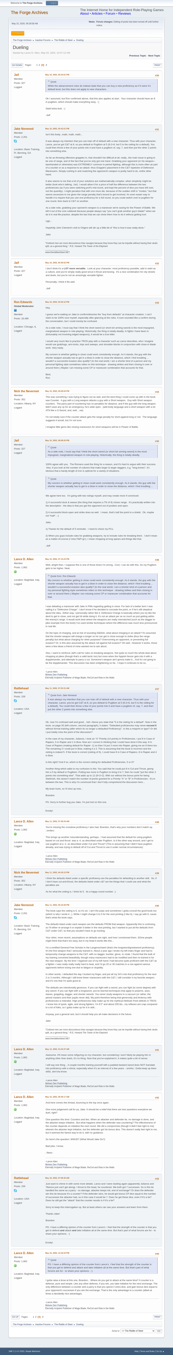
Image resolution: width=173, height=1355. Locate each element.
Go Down (17, 65)
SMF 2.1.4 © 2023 (16, 1351)
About (84, 13)
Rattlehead (21, 688)
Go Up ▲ (160, 1351)
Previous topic (137, 55)
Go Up (15, 1317)
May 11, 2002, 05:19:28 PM (57, 905)
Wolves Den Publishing (56, 674)
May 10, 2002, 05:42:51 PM (57, 129)
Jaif (16, 74)
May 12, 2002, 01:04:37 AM (57, 1049)
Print (157, 65)
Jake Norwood (23, 128)
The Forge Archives (29, 12)
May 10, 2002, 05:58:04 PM (57, 391)
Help (136, 1351)
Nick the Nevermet (26, 391)
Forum (110, 13)
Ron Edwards (23, 302)
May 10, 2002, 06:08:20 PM (57, 440)
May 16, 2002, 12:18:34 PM (57, 1253)
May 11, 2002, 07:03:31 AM (57, 688)
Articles (97, 13)
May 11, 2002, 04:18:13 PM (57, 872)
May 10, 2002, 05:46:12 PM (57, 302)
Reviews (124, 13)
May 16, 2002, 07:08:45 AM (57, 1178)
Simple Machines (33, 1351)
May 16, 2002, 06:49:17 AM (57, 1097)
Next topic (154, 55)
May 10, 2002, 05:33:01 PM (57, 75)
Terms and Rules (147, 1351)
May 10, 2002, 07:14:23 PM (57, 559)
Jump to (115, 1331)
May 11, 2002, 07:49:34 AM (57, 821)
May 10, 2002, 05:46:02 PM (57, 263)
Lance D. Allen (24, 559)
